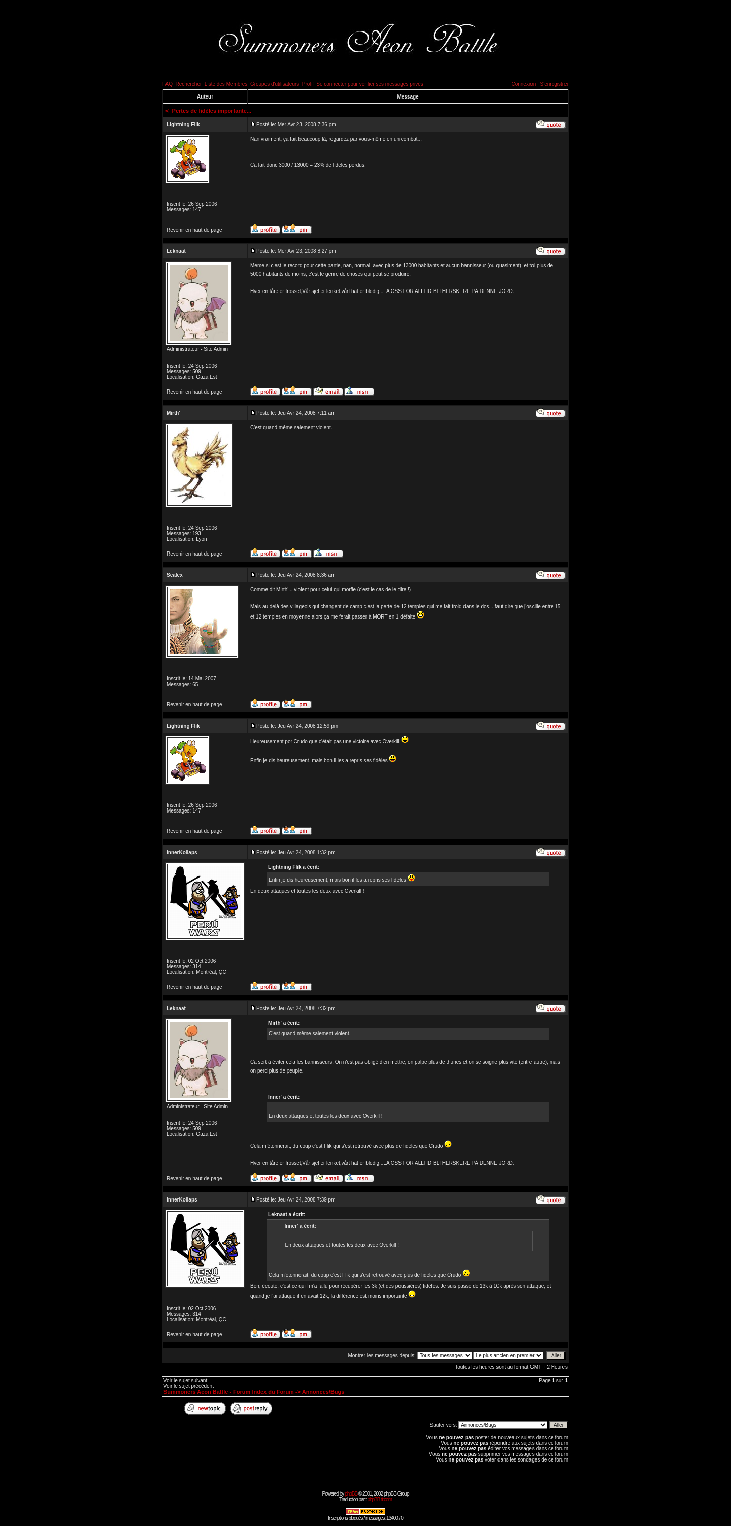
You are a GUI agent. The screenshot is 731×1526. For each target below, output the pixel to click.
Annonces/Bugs (323, 1392)
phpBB (351, 1494)
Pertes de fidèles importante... (212, 111)
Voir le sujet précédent (188, 1386)
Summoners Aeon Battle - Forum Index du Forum (228, 1392)
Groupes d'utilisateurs (274, 84)
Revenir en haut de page (194, 230)
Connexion (523, 84)
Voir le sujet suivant (185, 1380)
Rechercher (189, 84)
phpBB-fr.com (379, 1499)
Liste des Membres (226, 84)
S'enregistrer (554, 84)
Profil (308, 84)
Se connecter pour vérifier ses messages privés (369, 84)
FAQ (167, 84)
